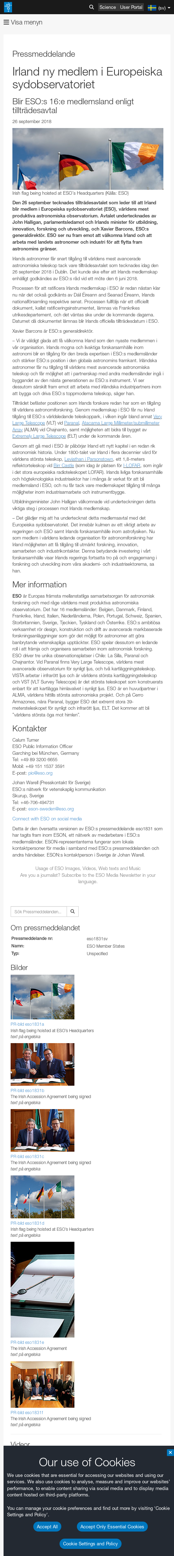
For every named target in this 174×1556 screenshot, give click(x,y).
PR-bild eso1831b (27, 1090)
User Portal (131, 7)
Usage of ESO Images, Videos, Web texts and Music (88, 868)
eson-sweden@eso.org (51, 809)
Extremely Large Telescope (39, 436)
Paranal (71, 423)
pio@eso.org (40, 773)
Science (108, 7)
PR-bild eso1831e (27, 1342)
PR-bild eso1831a (27, 1024)
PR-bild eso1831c (27, 1156)
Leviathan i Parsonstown (88, 459)
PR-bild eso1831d (27, 1223)
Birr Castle (64, 465)
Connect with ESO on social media (47, 818)
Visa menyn (23, 22)
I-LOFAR (131, 465)
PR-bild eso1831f (27, 1412)
